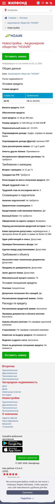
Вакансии (6, 424)
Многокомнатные (10, 379)
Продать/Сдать (38, 3)
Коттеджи (6, 395)
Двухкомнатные (9, 373)
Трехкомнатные (9, 376)
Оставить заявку (16, 56)
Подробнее (27, 498)
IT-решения (7, 427)
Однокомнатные (10, 370)
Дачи (4, 386)
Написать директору (27, 458)
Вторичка (8, 366)
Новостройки (11, 398)
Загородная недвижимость (20, 382)
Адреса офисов (9, 418)
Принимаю (27, 492)
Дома (4, 389)
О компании (10, 414)
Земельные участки (11, 392)
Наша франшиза (10, 421)
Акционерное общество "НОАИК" (23, 74)
